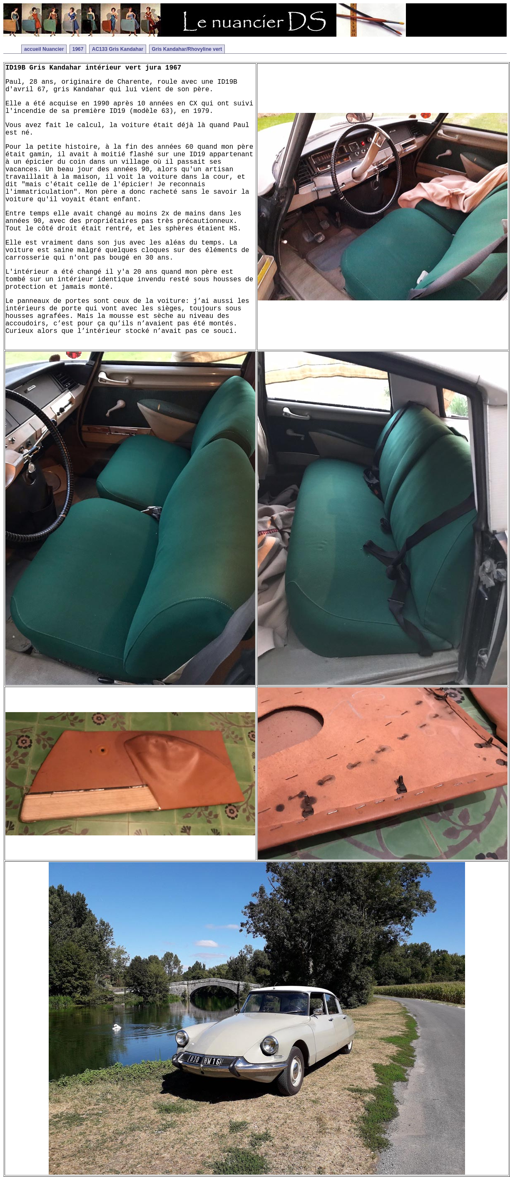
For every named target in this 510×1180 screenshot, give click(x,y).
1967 (78, 49)
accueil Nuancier (44, 49)
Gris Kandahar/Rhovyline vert (187, 49)
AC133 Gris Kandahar (117, 49)
